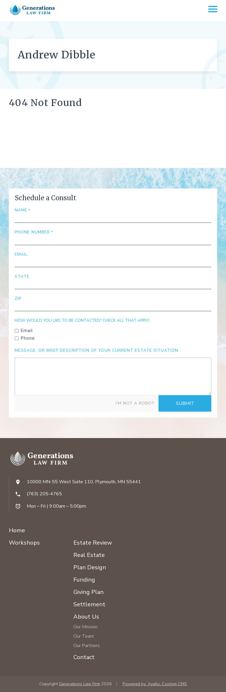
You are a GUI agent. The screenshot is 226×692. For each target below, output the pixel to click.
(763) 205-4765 (44, 494)
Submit (185, 403)
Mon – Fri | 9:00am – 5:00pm (56, 506)
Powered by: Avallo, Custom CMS (155, 684)
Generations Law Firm (79, 684)
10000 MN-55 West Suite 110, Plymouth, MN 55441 (84, 482)
